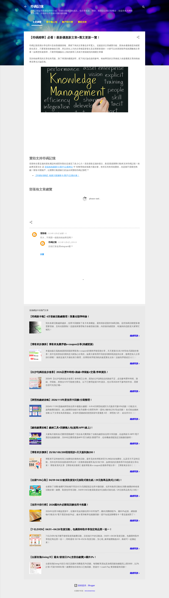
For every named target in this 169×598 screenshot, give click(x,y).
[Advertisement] (84, 132)
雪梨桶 (43, 233)
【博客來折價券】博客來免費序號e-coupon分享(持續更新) (61, 344)
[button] (138, 38)
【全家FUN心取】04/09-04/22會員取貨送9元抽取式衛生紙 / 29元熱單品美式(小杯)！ (75, 480)
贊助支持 (82, 22)
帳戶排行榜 (67, 22)
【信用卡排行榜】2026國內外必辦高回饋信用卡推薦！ (59, 504)
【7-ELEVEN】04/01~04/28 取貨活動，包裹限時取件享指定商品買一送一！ (70, 529)
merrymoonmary (90, 591)
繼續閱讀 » (135, 336)
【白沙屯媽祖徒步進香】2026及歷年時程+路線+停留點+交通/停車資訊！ (68, 372)
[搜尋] (143, 7)
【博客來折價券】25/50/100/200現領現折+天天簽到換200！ (62, 452)
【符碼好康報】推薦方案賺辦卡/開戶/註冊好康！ (57, 175)
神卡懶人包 (51, 22)
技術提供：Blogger (84, 585)
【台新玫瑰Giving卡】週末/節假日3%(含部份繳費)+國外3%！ (62, 557)
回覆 (42, 254)
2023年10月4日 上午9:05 (67, 242)
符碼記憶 (36, 6)
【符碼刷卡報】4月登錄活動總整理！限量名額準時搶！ (59, 316)
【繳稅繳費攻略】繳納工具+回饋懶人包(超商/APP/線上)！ (61, 427)
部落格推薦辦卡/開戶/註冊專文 (59, 167)
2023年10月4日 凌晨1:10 (57, 233)
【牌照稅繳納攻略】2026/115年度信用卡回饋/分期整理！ (60, 399)
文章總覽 (37, 22)
